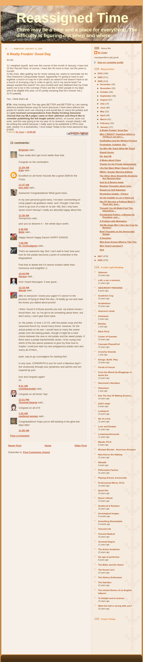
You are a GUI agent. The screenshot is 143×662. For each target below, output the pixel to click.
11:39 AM (24, 215)
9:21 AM (23, 386)
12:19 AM (24, 287)
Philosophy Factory (108, 470)
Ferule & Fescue (106, 367)
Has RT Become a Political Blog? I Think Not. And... (117, 202)
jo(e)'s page (104, 403)
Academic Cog (105, 295)
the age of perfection (109, 557)
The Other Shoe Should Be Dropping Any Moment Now (118, 177)
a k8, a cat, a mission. (109, 280)
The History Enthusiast (110, 577)
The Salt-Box (104, 582)
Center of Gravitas (107, 336)
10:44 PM (24, 273)
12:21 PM (24, 399)
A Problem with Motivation (113, 221)
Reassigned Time (72, 17)
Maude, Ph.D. (105, 442)
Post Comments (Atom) (36, 452)
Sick (102, 249)
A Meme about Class (110, 160)
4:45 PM (23, 229)
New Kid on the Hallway (110, 454)
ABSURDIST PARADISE (110, 288)
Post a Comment (19, 435)
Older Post (80, 445)
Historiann (103, 388)
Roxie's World (105, 498)
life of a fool (104, 418)
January (104, 127)
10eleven (102, 272)
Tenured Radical (106, 534)
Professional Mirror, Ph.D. (111, 483)
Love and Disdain (107, 426)
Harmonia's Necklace (109, 383)
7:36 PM (23, 243)
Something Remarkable (110, 521)
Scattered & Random (109, 506)
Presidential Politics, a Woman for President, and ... (117, 215)
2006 (100, 260)
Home (48, 445)
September (106, 96)
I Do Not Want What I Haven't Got (117, 168)
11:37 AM (24, 184)
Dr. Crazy (102, 52)
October (104, 92)
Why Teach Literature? (111, 246)
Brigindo (23, 149)
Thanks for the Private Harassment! (118, 164)
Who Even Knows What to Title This (118, 242)
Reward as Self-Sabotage (113, 190)
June (103, 107)
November (105, 88)
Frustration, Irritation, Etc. (113, 144)
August (104, 100)
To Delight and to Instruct (111, 598)
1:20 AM (23, 413)
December (105, 84)
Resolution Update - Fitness (114, 194)
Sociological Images (108, 513)
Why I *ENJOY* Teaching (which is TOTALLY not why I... (117, 135)
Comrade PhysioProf (109, 344)
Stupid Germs (107, 152)
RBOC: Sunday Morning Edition (116, 172)
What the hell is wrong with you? (115, 606)
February (105, 123)
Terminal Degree (28, 402)
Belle (21, 232)
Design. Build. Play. (108, 359)
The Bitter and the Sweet (110, 564)
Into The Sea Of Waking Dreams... (115, 395)
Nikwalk (102, 462)
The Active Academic (109, 549)
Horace (23, 276)
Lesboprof (103, 411)
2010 (100, 73)
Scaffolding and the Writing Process (118, 140)
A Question (105, 238)
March (103, 119)
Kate (21, 170)
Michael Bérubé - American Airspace (117, 449)
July (102, 103)
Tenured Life (104, 529)
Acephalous (104, 303)
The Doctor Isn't (106, 570)
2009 (100, 77)
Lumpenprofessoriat (108, 434)
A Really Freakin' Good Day (114, 130)
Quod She (103, 490)
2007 (100, 256)
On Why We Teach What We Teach (117, 148)
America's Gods (106, 311)
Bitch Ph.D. (104, 331)
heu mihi (23, 187)
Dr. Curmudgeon (28, 245)
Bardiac (102, 323)
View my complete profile (110, 62)
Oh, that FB (105, 156)
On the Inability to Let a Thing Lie (117, 197)
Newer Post (14, 445)
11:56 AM (24, 430)
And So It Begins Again (112, 182)
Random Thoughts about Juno (115, 186)
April (103, 115)
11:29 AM (24, 167)
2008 (100, 81)
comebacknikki (27, 388)
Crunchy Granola (107, 352)
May (102, 111)
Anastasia (103, 316)
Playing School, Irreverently (112, 478)
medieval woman (28, 416)
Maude (22, 290)
